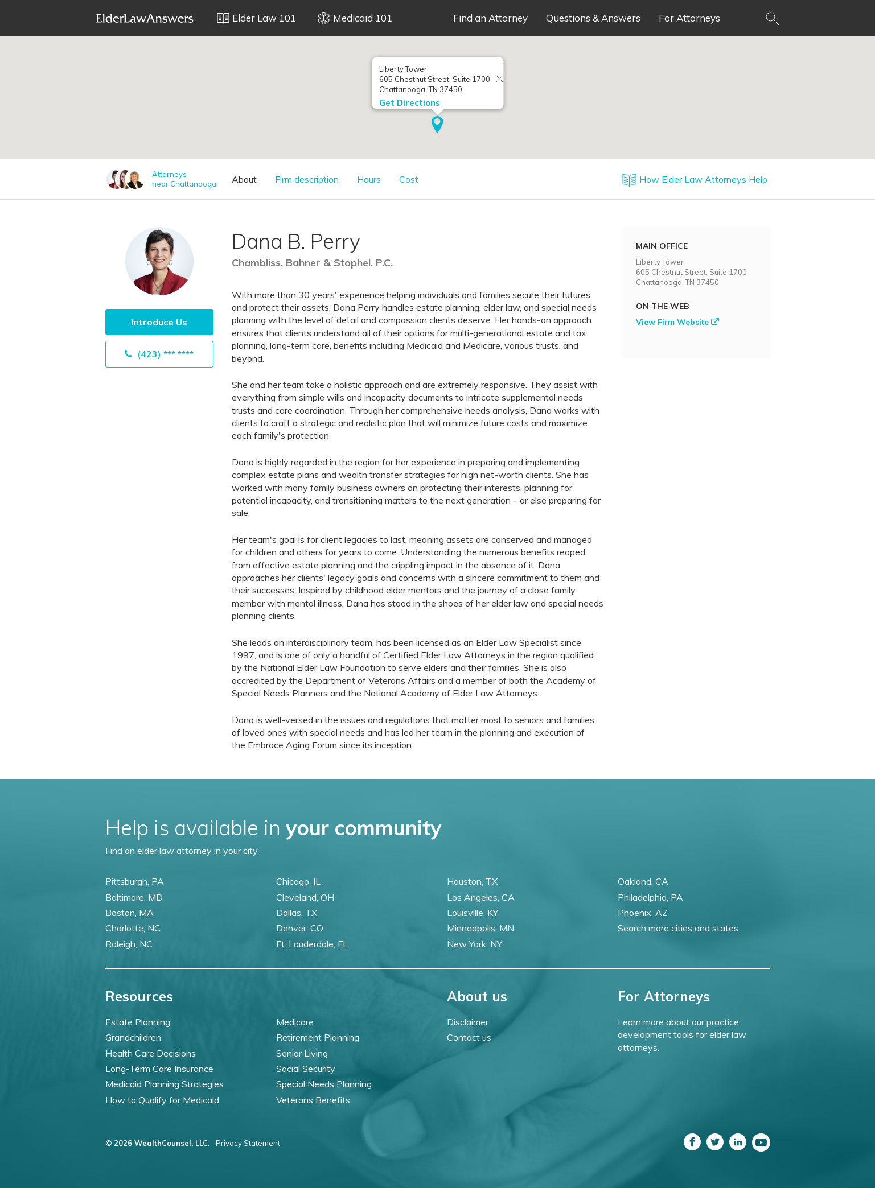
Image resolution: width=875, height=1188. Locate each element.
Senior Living (302, 1053)
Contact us (469, 1037)
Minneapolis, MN (480, 928)
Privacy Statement (248, 1143)
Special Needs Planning (324, 1084)
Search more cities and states (678, 928)
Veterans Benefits (313, 1100)
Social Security (305, 1068)
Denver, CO (299, 928)
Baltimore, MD (134, 897)
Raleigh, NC (129, 944)
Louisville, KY (472, 912)
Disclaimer (467, 1022)
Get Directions (409, 101)
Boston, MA (129, 912)
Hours (369, 179)
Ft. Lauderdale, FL (312, 944)
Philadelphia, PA (650, 897)
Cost (408, 179)
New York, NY (474, 944)
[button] (437, 124)
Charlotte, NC (133, 928)
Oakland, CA (643, 881)
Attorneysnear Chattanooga (184, 179)
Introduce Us (159, 322)
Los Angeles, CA (481, 897)
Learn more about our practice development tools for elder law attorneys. (682, 1034)
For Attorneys (689, 18)
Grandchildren (133, 1037)
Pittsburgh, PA (134, 881)
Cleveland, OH (305, 897)
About (244, 179)
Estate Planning (137, 1022)
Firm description (307, 179)
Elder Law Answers (145, 18)
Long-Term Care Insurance (159, 1068)
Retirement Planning (317, 1037)
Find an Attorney (490, 18)
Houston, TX (472, 881)
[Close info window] (499, 78)
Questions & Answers (593, 18)
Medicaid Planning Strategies (164, 1084)
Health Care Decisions (150, 1053)
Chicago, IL (298, 881)
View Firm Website (677, 322)
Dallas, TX (296, 912)
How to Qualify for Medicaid (162, 1100)
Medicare (295, 1022)
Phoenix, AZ (643, 912)
